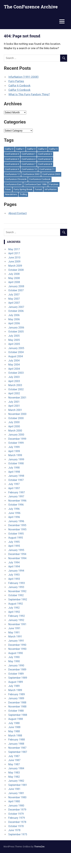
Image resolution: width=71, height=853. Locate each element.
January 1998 (16, 475)
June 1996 (14, 513)
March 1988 (15, 735)
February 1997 (16, 492)
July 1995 (14, 541)
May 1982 (14, 776)
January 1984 (16, 768)
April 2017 (14, 253)
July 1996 (14, 508)
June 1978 (14, 830)
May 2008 (14, 278)
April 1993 (14, 578)
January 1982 (16, 780)
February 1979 (16, 817)
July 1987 (14, 756)
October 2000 (16, 418)
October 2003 (16, 372)
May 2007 (14, 298)
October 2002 (16, 389)
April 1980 (14, 801)
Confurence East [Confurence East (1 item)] (13, 184)
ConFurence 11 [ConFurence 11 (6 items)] (47, 169)
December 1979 (17, 809)
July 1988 (14, 723)
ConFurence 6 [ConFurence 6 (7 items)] (12, 164)
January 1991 (16, 640)
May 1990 (14, 661)
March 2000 (15, 430)
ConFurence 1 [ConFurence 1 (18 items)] (29, 154)
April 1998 (14, 471)
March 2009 (15, 265)
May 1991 (14, 632)
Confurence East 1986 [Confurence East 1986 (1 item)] (35, 184)
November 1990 (17, 648)
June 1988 (14, 727)
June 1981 (14, 789)
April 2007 (14, 302)
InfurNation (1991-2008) (23, 76)
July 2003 (14, 377)
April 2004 (14, 368)
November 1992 (17, 591)
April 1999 (14, 451)
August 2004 (15, 356)
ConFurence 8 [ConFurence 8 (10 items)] (45, 164)
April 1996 (14, 517)
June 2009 (14, 261)
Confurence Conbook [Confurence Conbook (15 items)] (39, 179)
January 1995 (16, 550)
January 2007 (16, 306)
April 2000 (14, 426)
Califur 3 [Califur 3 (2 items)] (31, 149)
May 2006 (14, 319)
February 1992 (16, 615)
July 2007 (14, 294)
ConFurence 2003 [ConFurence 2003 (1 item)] (51, 174)
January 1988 (16, 743)
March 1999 (15, 455)
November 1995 (17, 529)
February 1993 (16, 583)
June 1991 (14, 628)
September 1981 (17, 785)
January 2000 (16, 434)
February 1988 (16, 739)
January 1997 (16, 496)
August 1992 (15, 603)
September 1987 (17, 751)
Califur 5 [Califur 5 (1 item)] (53, 149)
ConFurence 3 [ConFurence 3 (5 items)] (12, 159)
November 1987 (17, 747)
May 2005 (14, 339)
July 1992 (14, 607)
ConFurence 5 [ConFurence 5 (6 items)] (45, 159)
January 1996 (16, 521)
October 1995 (16, 533)
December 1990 (17, 644)
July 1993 (14, 574)
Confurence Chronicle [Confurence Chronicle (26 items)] (16, 179)
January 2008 (16, 286)
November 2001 (17, 397)
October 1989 (16, 673)
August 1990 (15, 653)
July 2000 (14, 422)
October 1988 (16, 710)
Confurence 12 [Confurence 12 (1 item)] (12, 174)
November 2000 (17, 414)
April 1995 (14, 545)
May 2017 (14, 249)
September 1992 (17, 599)
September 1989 (17, 677)
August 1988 (15, 718)
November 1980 (17, 797)
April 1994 (14, 566)
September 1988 (17, 714)
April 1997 (14, 488)
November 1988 (17, 706)
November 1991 (17, 624)
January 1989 (16, 698)
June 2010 (14, 257)
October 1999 (16, 442)
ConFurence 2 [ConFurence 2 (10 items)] (45, 154)
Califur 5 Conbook (19, 89)
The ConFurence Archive (31, 7)
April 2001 (14, 405)
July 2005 (14, 335)
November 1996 (17, 500)
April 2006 (14, 323)
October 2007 (16, 290)
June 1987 (14, 760)
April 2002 (14, 393)
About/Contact (17, 213)
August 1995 (15, 537)
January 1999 (16, 459)
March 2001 (15, 410)
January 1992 (16, 620)
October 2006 (16, 311)
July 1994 (14, 562)
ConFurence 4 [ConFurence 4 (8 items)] (29, 159)
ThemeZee (39, 846)
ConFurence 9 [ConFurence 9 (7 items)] (12, 169)
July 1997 (14, 484)
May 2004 (14, 364)
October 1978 (16, 826)
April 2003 (14, 381)
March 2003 (15, 385)
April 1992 (14, 611)
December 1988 (17, 702)
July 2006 (14, 315)
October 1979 (16, 813)
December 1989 (17, 669)
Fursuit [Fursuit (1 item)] (38, 189)
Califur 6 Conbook (19, 85)
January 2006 (16, 327)
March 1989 (15, 690)
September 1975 (17, 834)
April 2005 (14, 344)
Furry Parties (16, 81)
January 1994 (16, 570)
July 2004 (14, 360)
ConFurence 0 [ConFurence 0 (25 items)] (12, 154)
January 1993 (16, 587)
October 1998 (16, 463)
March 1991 (15, 636)
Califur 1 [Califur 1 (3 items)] (20, 149)
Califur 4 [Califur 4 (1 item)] (42, 149)
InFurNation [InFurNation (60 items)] (51, 189)
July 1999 (14, 447)
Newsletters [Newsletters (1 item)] (11, 194)
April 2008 (14, 282)
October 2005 (16, 331)
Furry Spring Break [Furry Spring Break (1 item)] (23, 189)
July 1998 (14, 467)
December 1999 (17, 438)
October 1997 (16, 480)
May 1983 (14, 772)
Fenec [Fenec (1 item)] (8, 189)
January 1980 (16, 805)
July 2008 (14, 273)
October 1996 (16, 504)
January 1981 (16, 793)
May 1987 (14, 764)
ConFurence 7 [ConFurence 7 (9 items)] (29, 164)
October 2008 (16, 269)
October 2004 (16, 352)
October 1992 (16, 595)
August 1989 (15, 681)
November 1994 (17, 558)
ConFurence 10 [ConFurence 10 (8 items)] (29, 169)
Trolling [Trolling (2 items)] (23, 194)
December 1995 (17, 525)
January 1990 (16, 665)
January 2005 (16, 348)
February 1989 (16, 694)
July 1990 (14, 657)
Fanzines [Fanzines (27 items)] (53, 184)
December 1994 (17, 554)
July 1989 (14, 685)
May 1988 (14, 731)
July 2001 (14, 401)
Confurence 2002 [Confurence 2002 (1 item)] (31, 174)
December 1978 (17, 822)
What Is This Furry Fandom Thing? (29, 94)
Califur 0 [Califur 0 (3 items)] (9, 149)
